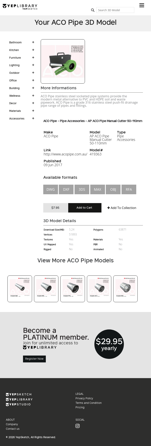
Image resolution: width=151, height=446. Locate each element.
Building (14, 88)
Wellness (14, 96)
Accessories (16, 119)
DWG (50, 189)
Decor (13, 103)
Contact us (12, 429)
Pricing (80, 408)
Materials (15, 111)
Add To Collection (121, 207)
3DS (82, 189)
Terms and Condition (89, 403)
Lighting (14, 65)
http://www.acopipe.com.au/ (65, 154)
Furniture (15, 58)
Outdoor (14, 73)
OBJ (113, 189)
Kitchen (14, 50)
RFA (129, 189)
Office (13, 81)
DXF (66, 189)
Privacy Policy (84, 399)
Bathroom (15, 43)
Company (12, 424)
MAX (97, 189)
